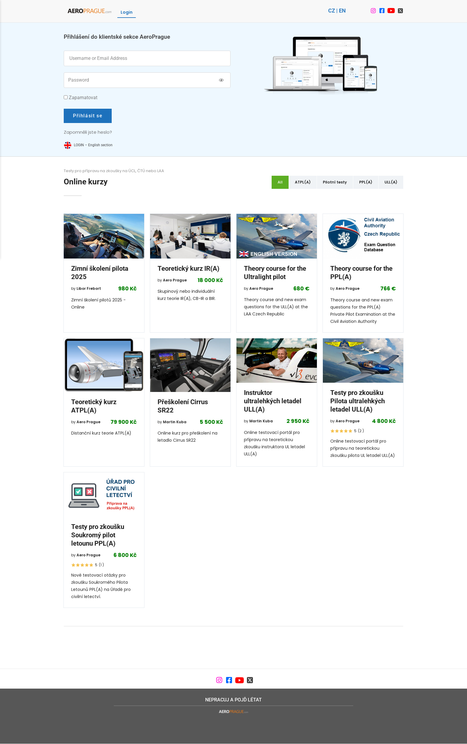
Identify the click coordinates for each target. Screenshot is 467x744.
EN (342, 10)
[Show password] (221, 80)
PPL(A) (365, 182)
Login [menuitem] (127, 12)
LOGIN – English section (93, 145)
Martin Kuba (174, 421)
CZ (331, 10)
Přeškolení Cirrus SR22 (183, 406)
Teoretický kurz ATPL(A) (93, 406)
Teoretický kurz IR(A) (189, 268)
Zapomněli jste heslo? (88, 132)
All (280, 182)
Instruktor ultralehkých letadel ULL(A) (272, 401)
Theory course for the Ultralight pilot (275, 273)
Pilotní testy (335, 182)
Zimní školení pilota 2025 (99, 273)
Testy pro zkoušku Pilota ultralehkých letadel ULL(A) (357, 401)
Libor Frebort (89, 288)
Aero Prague (175, 280)
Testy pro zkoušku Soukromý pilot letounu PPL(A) (97, 535)
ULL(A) (391, 182)
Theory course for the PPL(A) (361, 273)
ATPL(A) (303, 182)
